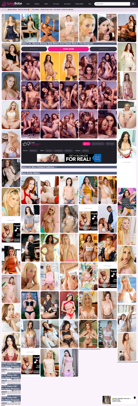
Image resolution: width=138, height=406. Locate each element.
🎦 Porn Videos (34, 9)
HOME (36, 403)
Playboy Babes (79, 4)
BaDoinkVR (33, 150)
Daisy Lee (49, 150)
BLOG (79, 403)
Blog (89, 4)
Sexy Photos (12, 9)
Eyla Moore (68, 150)
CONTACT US (100, 403)
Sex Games (67, 4)
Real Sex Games (23, 9)
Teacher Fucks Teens (46, 9)
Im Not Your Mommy (67, 9)
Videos (46, 4)
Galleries (36, 4)
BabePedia (14, 362)
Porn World (57, 9)
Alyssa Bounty (58, 150)
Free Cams (56, 4)
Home (28, 4)
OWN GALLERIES (58, 403)
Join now (68, 49)
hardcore (85, 150)
